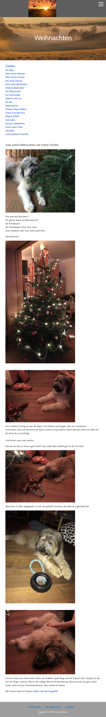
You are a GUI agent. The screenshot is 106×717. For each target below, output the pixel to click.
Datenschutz (53, 707)
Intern (69, 707)
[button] (102, 4)
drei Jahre (9, 130)
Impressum (34, 707)
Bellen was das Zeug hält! (45, 691)
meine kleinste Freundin (16, 134)
